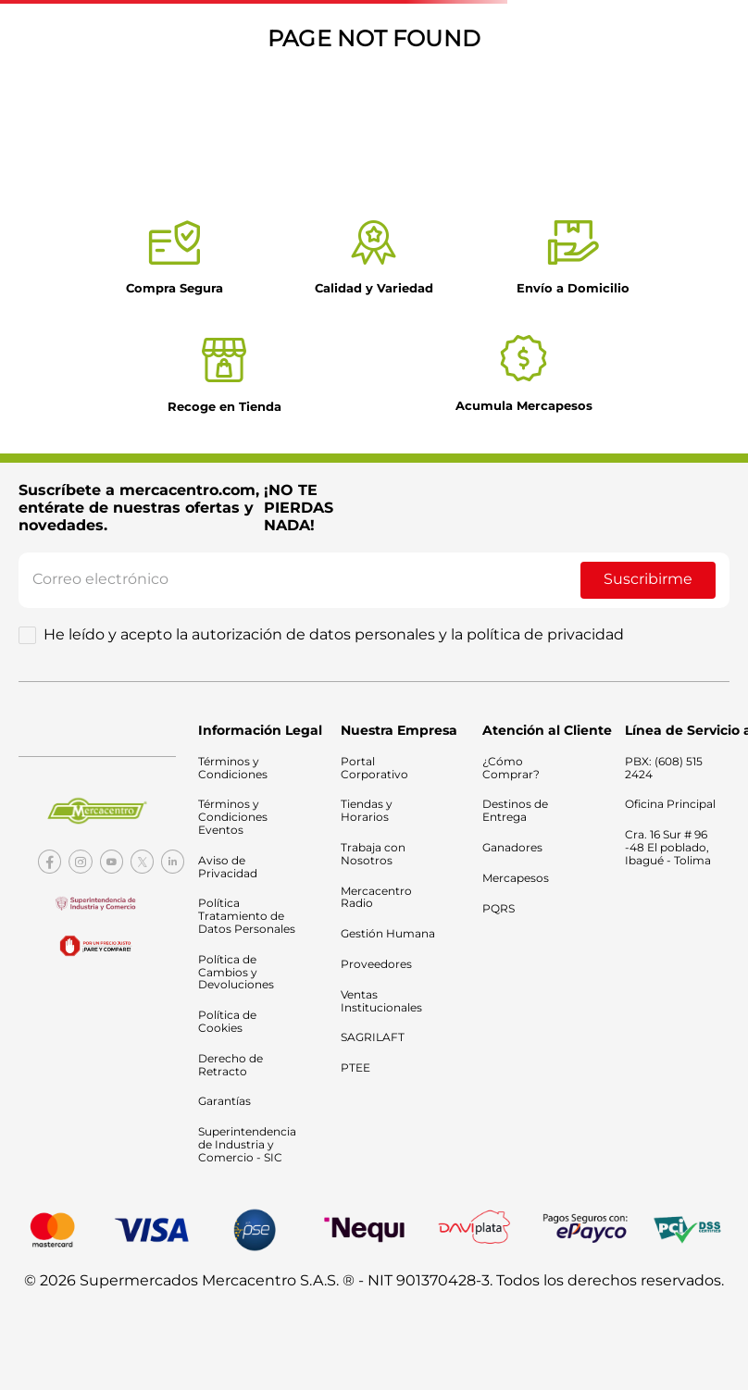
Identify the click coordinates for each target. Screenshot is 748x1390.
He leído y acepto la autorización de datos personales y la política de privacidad (334, 635)
